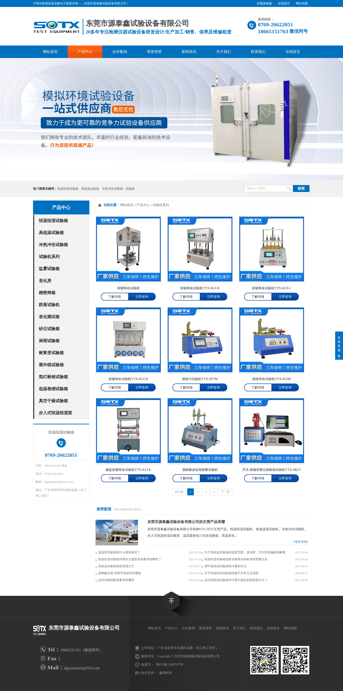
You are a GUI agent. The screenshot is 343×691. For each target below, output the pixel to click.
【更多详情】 (300, 541)
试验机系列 (49, 256)
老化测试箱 (49, 316)
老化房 (45, 280)
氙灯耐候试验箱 (53, 376)
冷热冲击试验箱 (112, 188)
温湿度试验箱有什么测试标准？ (119, 552)
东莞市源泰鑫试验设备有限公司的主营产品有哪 (186, 522)
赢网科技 (165, 673)
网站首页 (50, 52)
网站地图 (302, 3)
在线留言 (284, 3)
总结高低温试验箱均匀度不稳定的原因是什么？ (235, 580)
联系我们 (258, 52)
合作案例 (119, 52)
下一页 (225, 491)
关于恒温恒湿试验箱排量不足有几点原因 (231, 573)
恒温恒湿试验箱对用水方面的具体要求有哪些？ (129, 559)
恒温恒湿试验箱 (67, 188)
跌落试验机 (49, 304)
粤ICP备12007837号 (170, 664)
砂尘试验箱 (49, 328)
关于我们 (223, 52)
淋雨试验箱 (49, 340)
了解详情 (114, 296)
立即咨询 (141, 296)
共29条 (179, 491)
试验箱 (130, 188)
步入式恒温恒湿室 (55, 413)
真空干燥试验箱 (53, 401)
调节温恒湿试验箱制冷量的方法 (225, 566)
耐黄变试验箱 (51, 352)
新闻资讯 (189, 52)
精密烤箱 (47, 292)
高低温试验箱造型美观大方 (116, 566)
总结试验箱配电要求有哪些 (116, 580)
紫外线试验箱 (51, 364)
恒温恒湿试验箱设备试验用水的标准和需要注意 (235, 559)
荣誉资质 (154, 52)
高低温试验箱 (90, 188)
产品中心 (85, 52)
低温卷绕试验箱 (53, 389)
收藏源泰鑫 (264, 3)
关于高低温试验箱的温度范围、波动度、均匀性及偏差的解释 (244, 552)
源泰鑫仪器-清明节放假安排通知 (119, 573)
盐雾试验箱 (49, 268)
